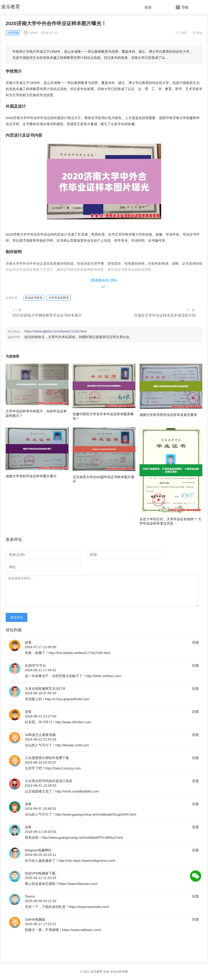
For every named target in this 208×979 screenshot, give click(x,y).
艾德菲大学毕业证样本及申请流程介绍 (165, 315)
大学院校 (13, 32)
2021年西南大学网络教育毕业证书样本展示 (47, 315)
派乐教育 (10, 6)
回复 (195, 642)
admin (31, 32)
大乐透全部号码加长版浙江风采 (48, 781)
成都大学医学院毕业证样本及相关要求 (168, 415)
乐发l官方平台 (35, 665)
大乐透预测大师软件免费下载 (47, 758)
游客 (28, 642)
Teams (30, 896)
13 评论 (197, 32)
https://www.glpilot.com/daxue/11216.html (55, 331)
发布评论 (16, 617)
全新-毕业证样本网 (115, 971)
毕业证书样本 (34, 297)
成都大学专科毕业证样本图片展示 (31, 476)
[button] (182, 7)
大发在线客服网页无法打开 (45, 688)
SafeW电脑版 (35, 919)
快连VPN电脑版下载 (40, 873)
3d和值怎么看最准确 (40, 735)
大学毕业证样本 (58, 297)
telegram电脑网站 (38, 850)
